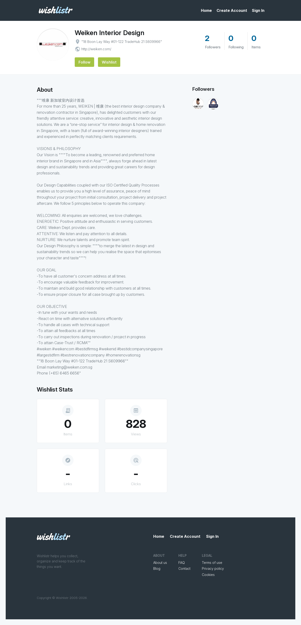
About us (160, 563)
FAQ (181, 563)
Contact (184, 568)
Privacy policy (213, 568)
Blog (156, 568)
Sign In (258, 10)
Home (206, 10)
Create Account (232, 10)
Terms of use (212, 563)
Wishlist (109, 62)
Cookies (208, 575)
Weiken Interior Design (109, 33)
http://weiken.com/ (96, 49)
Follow (84, 62)
